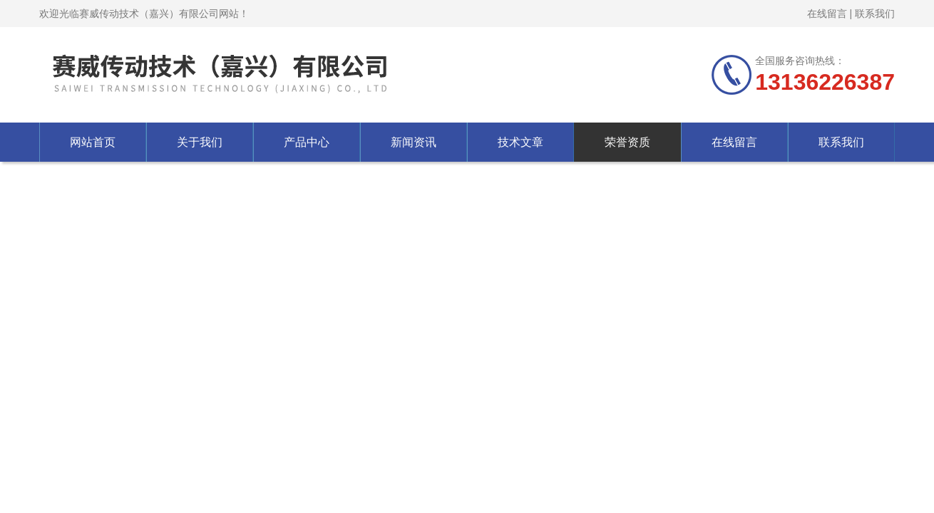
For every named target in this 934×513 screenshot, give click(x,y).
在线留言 (827, 13)
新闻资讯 (413, 142)
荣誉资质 (627, 142)
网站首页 (93, 142)
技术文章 (520, 142)
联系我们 (875, 13)
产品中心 (306, 142)
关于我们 (199, 142)
